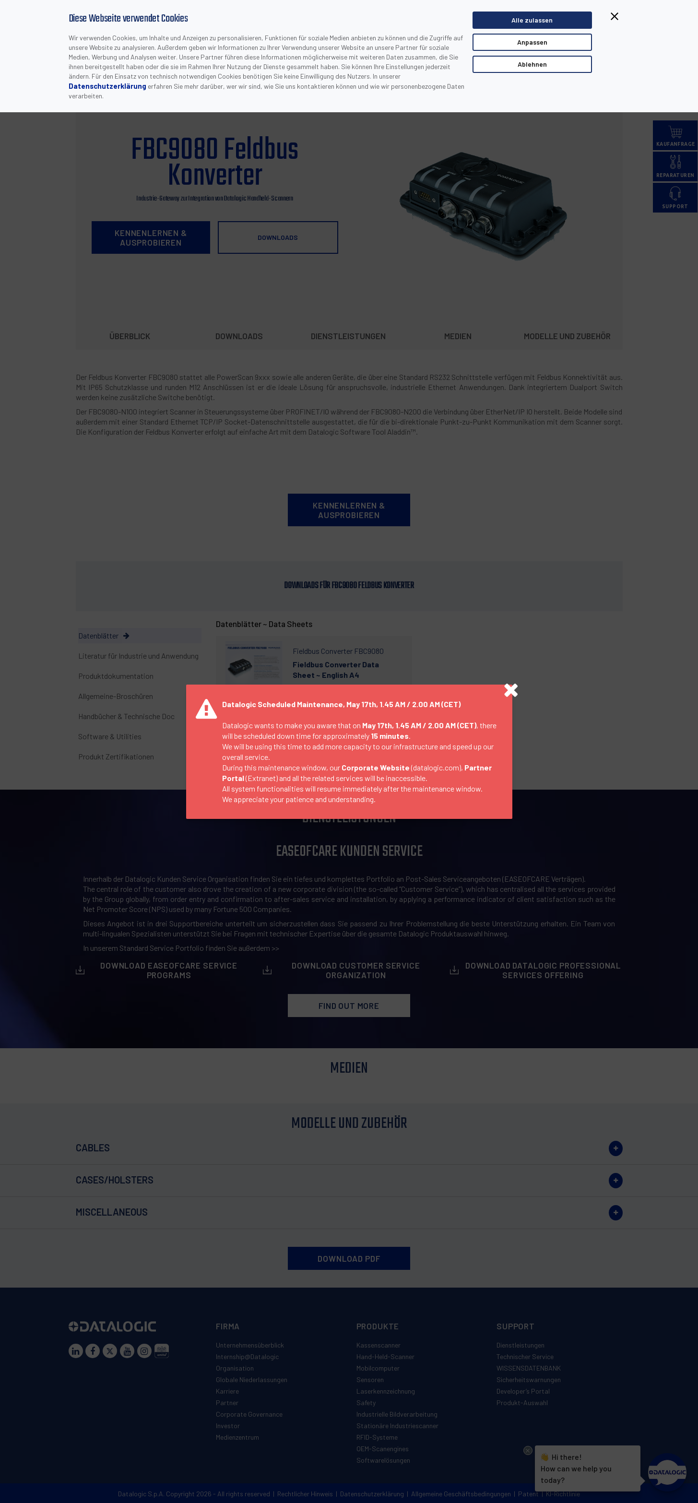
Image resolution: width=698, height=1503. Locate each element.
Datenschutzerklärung (107, 86)
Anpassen (532, 42)
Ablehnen (532, 64)
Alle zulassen (532, 20)
